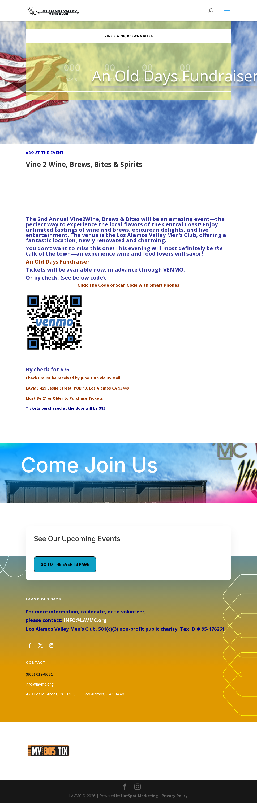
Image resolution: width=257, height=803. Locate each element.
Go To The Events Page (65, 564)
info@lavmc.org (40, 684)
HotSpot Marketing (139, 795)
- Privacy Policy (173, 795)
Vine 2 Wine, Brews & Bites (128, 36)
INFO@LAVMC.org (85, 620)
